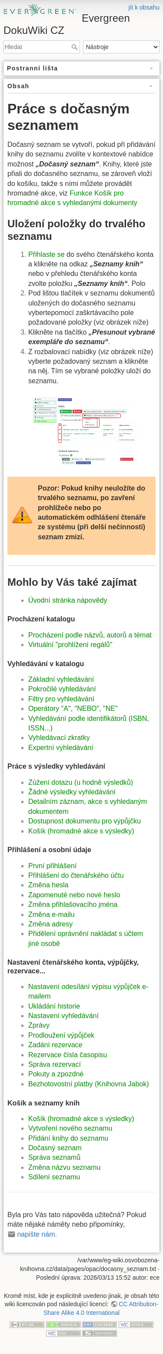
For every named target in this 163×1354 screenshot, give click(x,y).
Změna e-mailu (51, 914)
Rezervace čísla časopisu (67, 1055)
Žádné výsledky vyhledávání (72, 792)
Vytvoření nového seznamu (70, 1128)
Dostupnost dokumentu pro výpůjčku (84, 821)
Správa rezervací (54, 1064)
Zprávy (39, 1025)
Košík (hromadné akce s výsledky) (81, 831)
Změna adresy (50, 924)
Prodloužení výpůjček (61, 1035)
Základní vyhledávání (61, 679)
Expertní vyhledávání (60, 747)
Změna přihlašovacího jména (72, 904)
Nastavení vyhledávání (63, 1015)
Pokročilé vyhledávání (62, 689)
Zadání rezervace (55, 1045)
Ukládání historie (54, 1006)
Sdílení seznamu (54, 1177)
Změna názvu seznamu (64, 1167)
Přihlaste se (46, 254)
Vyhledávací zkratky (59, 737)
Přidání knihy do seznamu (68, 1138)
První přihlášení (52, 865)
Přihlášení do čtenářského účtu (76, 875)
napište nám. (37, 1234)
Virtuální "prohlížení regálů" (70, 644)
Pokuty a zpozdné (55, 1074)
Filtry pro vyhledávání (61, 699)
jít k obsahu (144, 7)
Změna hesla (48, 885)
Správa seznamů (54, 1157)
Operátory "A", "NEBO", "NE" (73, 708)
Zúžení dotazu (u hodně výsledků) (80, 782)
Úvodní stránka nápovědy (67, 600)
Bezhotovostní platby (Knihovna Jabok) (88, 1084)
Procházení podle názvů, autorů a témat (90, 635)
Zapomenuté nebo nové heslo (74, 895)
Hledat (75, 47)
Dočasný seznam (55, 1148)
